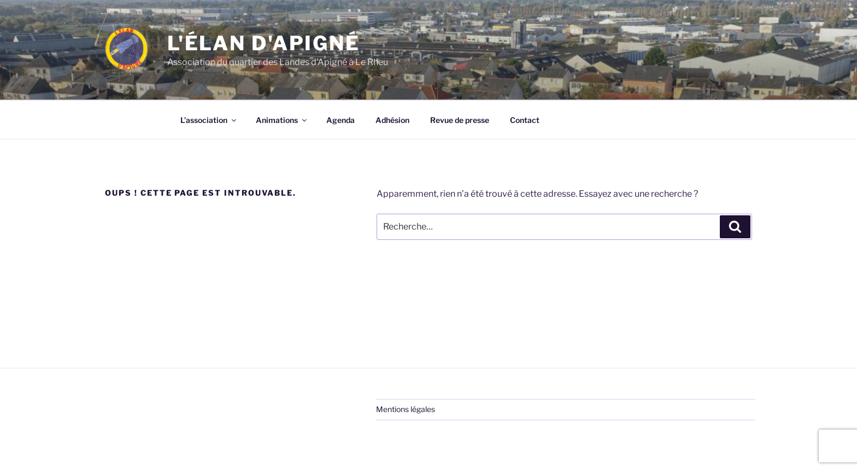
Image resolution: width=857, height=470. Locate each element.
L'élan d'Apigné (263, 43)
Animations (282, 120)
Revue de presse (459, 120)
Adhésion (392, 120)
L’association (209, 120)
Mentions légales (405, 409)
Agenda (340, 120)
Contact (524, 120)
